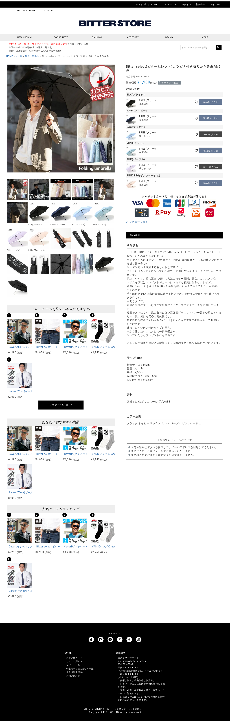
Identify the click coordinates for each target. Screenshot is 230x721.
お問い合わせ (73, 676)
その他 (19, 56)
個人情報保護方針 (75, 672)
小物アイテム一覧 (59, 405)
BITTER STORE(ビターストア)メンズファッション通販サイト (115, 709)
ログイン (186, 4)
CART (205, 37)
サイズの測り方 (74, 661)
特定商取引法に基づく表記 (80, 668)
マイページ (216, 4)
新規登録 (200, 4)
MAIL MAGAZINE (26, 10)
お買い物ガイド (74, 658)
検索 (218, 47)
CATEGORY (133, 37)
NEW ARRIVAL (24, 37)
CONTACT (50, 10)
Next (110, 119)
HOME (9, 56)
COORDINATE (61, 37)
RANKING (97, 37)
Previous (11, 119)
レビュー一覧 (73, 665)
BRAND (169, 37)
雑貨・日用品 (32, 56)
